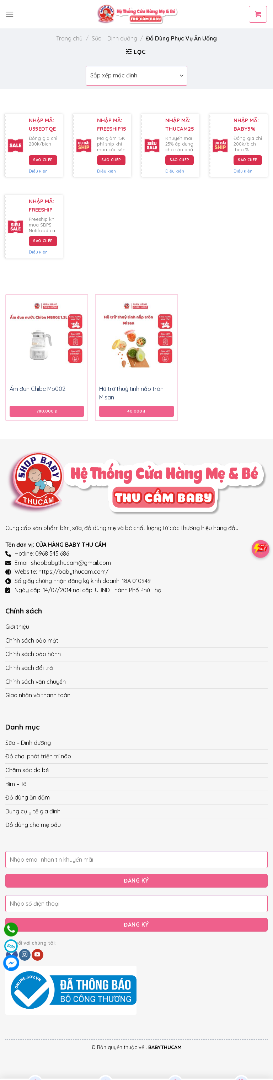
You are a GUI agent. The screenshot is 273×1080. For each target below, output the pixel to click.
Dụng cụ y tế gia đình (32, 811)
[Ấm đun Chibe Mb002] (47, 337)
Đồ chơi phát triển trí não (38, 756)
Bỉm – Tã (16, 783)
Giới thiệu (17, 626)
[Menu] (9, 14)
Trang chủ (69, 38)
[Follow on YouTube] (37, 955)
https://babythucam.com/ (73, 571)
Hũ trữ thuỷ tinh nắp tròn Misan (131, 393)
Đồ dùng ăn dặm (27, 797)
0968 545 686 (52, 553)
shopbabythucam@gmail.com (71, 562)
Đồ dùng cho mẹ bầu (33, 824)
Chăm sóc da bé (27, 770)
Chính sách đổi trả (29, 667)
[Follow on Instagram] (25, 955)
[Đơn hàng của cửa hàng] (136, 76)
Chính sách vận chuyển (35, 681)
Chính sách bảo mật (31, 640)
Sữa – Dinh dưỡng (114, 38)
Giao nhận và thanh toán (37, 695)
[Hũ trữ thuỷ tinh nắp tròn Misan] (136, 337)
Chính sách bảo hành (33, 654)
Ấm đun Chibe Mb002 (37, 388)
